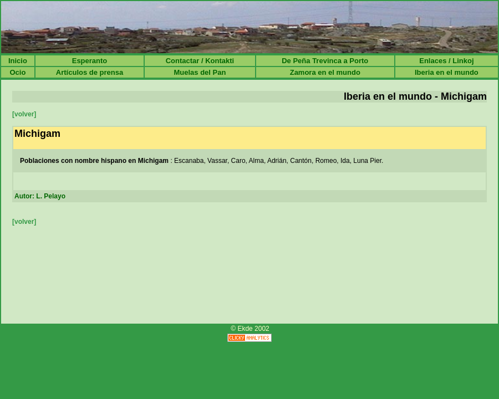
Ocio (17, 72)
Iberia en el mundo (446, 72)
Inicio (17, 61)
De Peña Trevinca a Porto (325, 61)
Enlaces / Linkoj (446, 61)
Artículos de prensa (89, 72)
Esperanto (90, 61)
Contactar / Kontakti (200, 61)
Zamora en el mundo (325, 72)
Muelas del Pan (200, 72)
